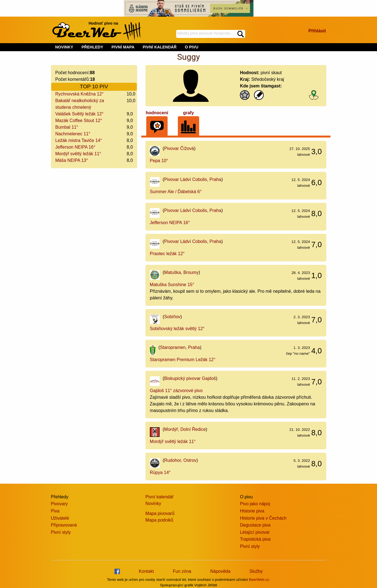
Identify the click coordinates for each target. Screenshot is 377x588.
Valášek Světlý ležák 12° (79, 114)
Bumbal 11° (66, 127)
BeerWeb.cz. (259, 579)
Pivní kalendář (159, 496)
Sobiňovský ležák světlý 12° (177, 328)
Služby (256, 571)
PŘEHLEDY (92, 47)
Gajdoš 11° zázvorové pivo (176, 390)
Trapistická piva (255, 539)
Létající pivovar (255, 532)
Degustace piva (255, 525)
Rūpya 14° (160, 472)
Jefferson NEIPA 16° (75, 147)
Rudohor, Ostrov (180, 460)
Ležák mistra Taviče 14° (78, 140)
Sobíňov (172, 316)
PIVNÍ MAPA (122, 47)
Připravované (64, 525)
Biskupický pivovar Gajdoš (190, 378)
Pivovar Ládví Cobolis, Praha (192, 179)
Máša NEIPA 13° (71, 160)
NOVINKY (64, 47)
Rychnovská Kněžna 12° (79, 94)
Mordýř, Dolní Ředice (185, 429)
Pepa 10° (159, 160)
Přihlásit (317, 31)
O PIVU (191, 47)
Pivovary (59, 503)
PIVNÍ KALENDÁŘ (159, 47)
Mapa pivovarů (160, 513)
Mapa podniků (159, 520)
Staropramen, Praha (180, 347)
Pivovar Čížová (179, 148)
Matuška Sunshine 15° (172, 284)
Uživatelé (60, 518)
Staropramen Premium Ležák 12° (183, 359)
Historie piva (252, 511)
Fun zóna (182, 571)
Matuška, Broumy (181, 272)
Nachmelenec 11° (72, 133)
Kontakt (146, 571)
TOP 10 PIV (94, 86)
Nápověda (220, 571)
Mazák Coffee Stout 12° (78, 120)
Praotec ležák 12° (167, 253)
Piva (55, 511)
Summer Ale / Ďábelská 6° (176, 191)
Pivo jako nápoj (255, 503)
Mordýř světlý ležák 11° (78, 153)
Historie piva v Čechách (263, 518)
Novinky (153, 503)
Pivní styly (61, 532)
